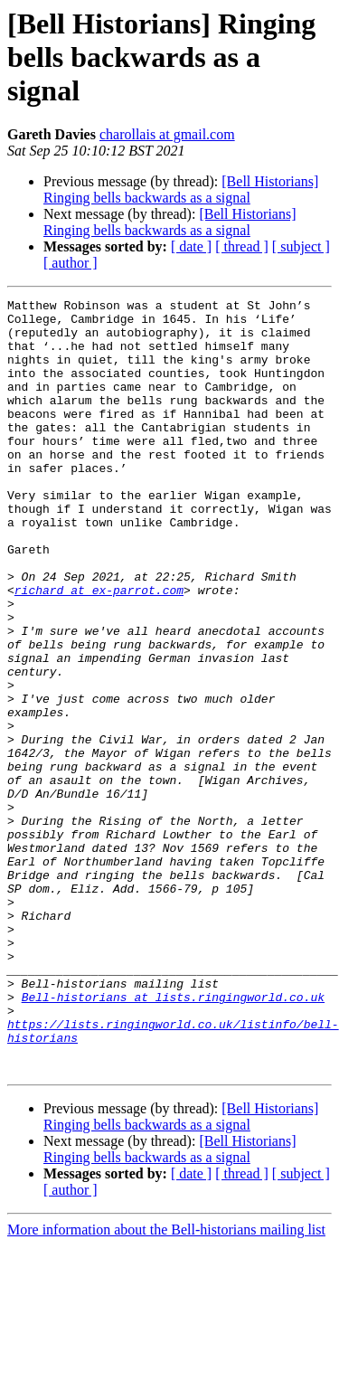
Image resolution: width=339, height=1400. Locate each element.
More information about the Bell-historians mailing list (166, 1384)
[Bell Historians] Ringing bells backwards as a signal (180, 189)
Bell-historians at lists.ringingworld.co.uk (173, 1138)
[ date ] (191, 246)
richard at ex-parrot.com (99, 649)
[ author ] (70, 262)
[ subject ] (301, 246)
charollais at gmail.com (167, 134)
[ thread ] (241, 246)
